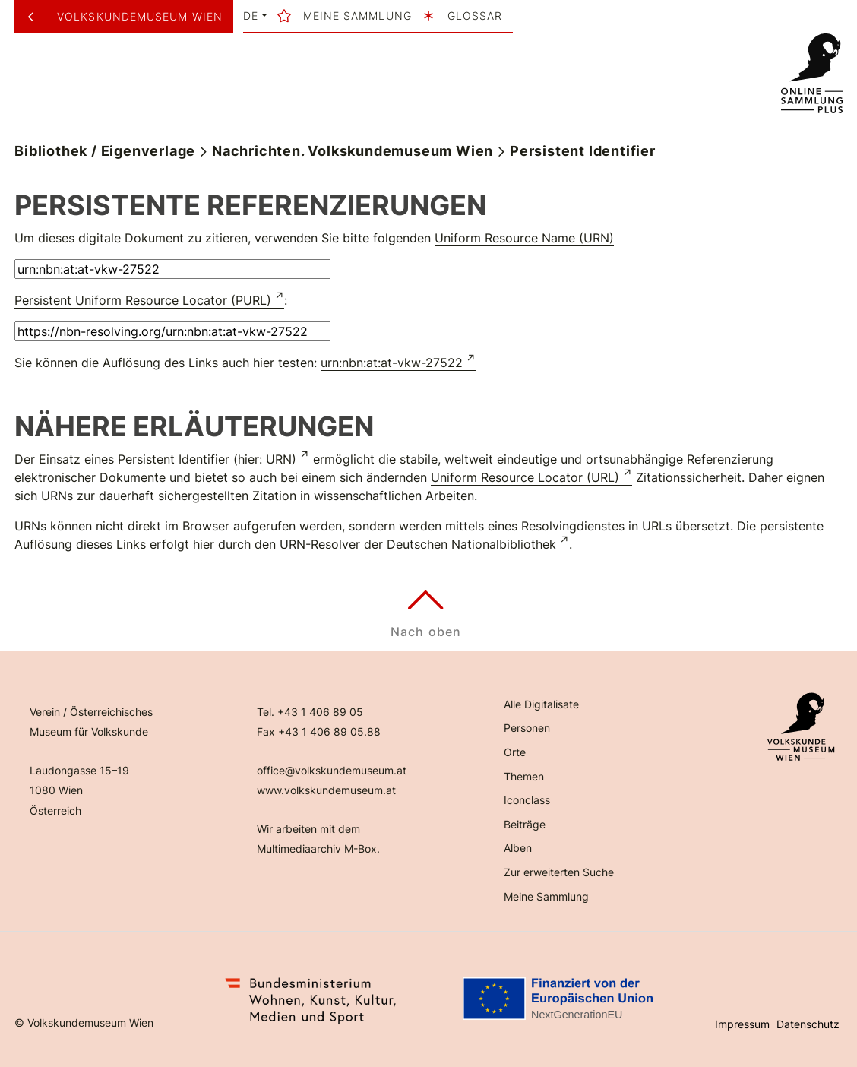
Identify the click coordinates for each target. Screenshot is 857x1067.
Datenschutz (808, 1024)
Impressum (742, 1024)
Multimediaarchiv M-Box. (318, 848)
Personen (527, 727)
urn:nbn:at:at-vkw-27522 (392, 362)
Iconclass (527, 799)
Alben (518, 847)
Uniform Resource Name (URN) (524, 237)
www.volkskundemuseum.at (326, 790)
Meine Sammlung (546, 896)
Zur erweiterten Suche (559, 872)
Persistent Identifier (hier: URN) (207, 459)
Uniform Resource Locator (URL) (525, 477)
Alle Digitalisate (541, 704)
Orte (515, 752)
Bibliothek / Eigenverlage (104, 151)
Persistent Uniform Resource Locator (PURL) (142, 300)
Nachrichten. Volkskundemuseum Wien (352, 151)
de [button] (250, 16)
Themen (524, 776)
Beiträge (525, 824)
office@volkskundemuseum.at (331, 770)
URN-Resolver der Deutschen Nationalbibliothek (418, 544)
